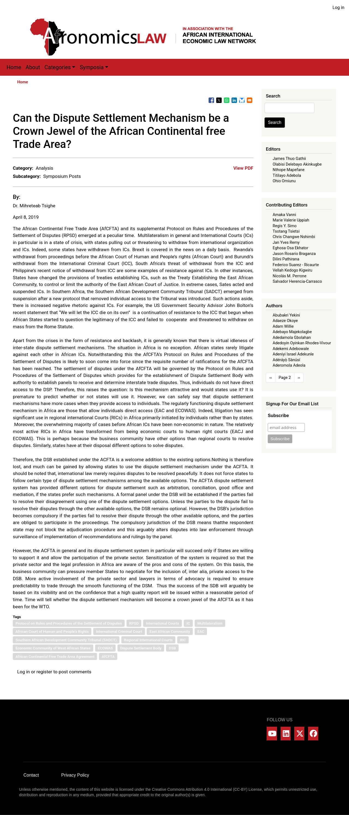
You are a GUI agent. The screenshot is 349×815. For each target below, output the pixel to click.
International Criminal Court (119, 631)
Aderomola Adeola (289, 365)
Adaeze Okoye (285, 320)
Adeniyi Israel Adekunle (293, 354)
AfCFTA (108, 656)
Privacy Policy (75, 775)
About (33, 67)
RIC (183, 640)
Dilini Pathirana (286, 259)
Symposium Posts (62, 176)
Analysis (44, 168)
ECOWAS (105, 648)
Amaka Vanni (284, 214)
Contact (31, 775)
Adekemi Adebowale (291, 348)
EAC (200, 631)
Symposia (92, 67)
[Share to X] (219, 100)
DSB (172, 648)
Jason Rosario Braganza (294, 253)
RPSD (134, 623)
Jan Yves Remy (286, 242)
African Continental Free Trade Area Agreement (55, 656)
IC (188, 623)
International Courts (162, 623)
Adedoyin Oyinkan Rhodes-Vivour (302, 342)
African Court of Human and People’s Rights (52, 631)
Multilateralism (209, 623)
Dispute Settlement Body (140, 648)
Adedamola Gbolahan (292, 337)
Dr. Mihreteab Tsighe (34, 205)
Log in (338, 7)
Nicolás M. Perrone (289, 275)
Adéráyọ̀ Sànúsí (286, 359)
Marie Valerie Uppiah (291, 220)
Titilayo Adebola (287, 175)
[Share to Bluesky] (242, 100)
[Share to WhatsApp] (226, 100)
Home (14, 67)
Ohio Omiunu (284, 180)
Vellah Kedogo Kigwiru (292, 270)
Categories (57, 67)
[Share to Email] (249, 100)
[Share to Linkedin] (234, 100)
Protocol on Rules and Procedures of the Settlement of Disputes (69, 623)
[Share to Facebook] (211, 100)
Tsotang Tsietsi (286, 231)
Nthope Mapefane (289, 169)
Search (274, 122)
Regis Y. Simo (285, 225)
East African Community (169, 631)
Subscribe (278, 415)
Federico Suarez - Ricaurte (296, 264)
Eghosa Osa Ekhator (290, 247)
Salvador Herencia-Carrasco (297, 281)
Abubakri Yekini (286, 315)
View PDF (243, 168)
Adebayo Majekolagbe (292, 331)
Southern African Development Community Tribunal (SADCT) (66, 640)
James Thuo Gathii (289, 158)
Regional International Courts (148, 640)
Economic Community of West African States (53, 648)
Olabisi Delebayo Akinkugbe (297, 164)
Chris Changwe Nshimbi (294, 236)
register (44, 671)
